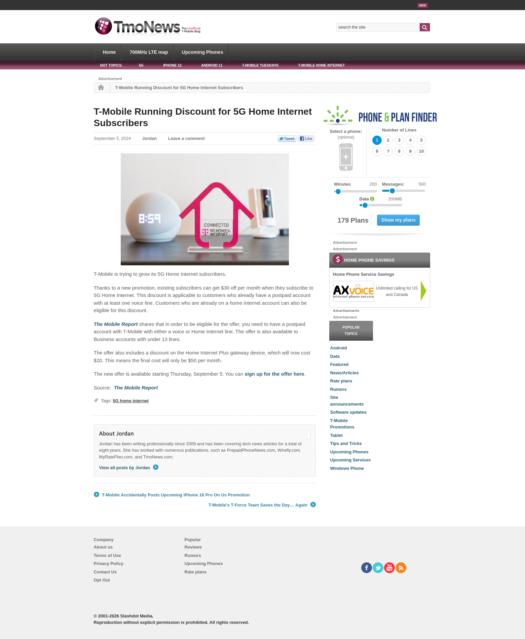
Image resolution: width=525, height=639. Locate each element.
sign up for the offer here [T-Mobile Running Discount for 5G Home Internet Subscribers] (274, 374)
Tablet (336, 435)
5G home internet (131, 400)
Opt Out (102, 579)
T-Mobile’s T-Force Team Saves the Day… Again (262, 505)
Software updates (348, 412)
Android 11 (211, 65)
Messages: (404, 184)
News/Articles (344, 372)
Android (338, 347)
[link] (353, 291)
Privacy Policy (108, 563)
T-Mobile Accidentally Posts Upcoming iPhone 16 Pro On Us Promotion (172, 495)
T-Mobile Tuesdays (260, 65)
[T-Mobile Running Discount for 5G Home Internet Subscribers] (116, 324)
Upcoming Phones (202, 52)
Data (335, 356)
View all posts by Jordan (128, 467)
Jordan (149, 138)
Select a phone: (346, 134)
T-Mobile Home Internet (321, 65)
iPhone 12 (172, 65)
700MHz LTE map (148, 52)
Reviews (193, 547)
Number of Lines (399, 130)
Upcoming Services (350, 459)
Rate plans (341, 380)
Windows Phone (347, 468)
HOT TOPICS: (111, 65)
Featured (339, 364)
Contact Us (105, 571)
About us (103, 547)
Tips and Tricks (346, 443)
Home (109, 52)
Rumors (338, 389)
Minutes (342, 184)
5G (141, 65)
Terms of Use (107, 555)
